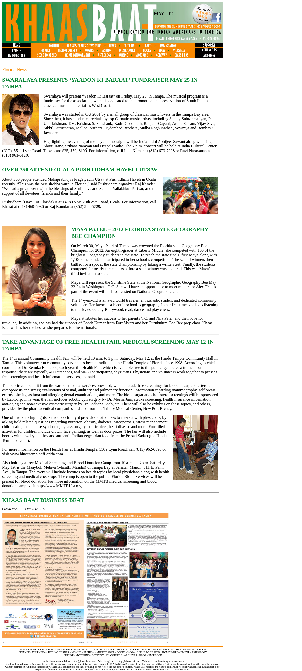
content (103, 649)
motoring (83, 655)
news (154, 649)
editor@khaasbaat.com (84, 661)
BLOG (142, 655)
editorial (167, 649)
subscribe (70, 649)
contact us (87, 649)
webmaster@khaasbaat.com (169, 661)
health (181, 649)
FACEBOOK (155, 655)
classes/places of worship (130, 649)
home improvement (175, 652)
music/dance (106, 652)
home (23, 649)
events (34, 649)
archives (130, 655)
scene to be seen (148, 652)
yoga (131, 652)
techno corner (58, 652)
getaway (98, 655)
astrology (199, 652)
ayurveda (39, 652)
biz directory (51, 649)
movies (76, 652)
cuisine (69, 655)
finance (24, 652)
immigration (197, 649)
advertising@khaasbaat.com (125, 661)
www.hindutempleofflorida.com (36, 454)
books (121, 652)
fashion (88, 652)
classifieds (114, 655)
